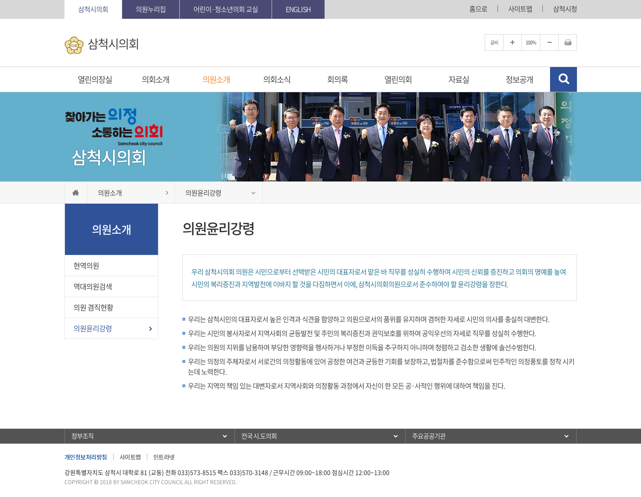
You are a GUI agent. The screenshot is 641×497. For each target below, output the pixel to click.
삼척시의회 (93, 9)
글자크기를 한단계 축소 (549, 42)
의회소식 (276, 79)
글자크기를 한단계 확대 (512, 42)
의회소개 (155, 79)
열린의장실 (95, 79)
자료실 (458, 79)
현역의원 (86, 265)
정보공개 (519, 79)
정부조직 (82, 436)
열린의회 (398, 79)
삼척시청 (565, 8)
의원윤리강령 (92, 328)
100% (531, 42)
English (298, 9)
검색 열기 (563, 79)
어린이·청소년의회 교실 (225, 9)
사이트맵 (520, 8)
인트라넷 (164, 457)
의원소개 (216, 79)
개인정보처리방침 (85, 457)
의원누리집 (151, 9)
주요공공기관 (428, 436)
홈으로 (478, 8)
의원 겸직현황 (93, 307)
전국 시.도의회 (259, 436)
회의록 (337, 79)
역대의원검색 (92, 286)
